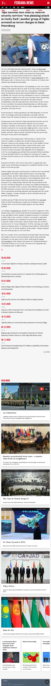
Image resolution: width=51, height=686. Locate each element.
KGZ (6, 7)
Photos (40, 10)
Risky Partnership (29, 642)
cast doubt (5, 174)
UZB (18, 7)
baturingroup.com (17, 684)
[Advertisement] (25, 367)
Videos (28, 10)
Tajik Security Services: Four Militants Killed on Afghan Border (22, 299)
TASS (29, 128)
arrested (43, 200)
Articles (15, 10)
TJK (10, 7)
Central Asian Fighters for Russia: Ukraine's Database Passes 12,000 (24, 264)
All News (47, 352)
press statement (37, 78)
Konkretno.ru (16, 211)
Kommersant (6, 78)
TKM (14, 7)
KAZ (2, 7)
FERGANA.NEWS (24, 3)
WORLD (22, 7)
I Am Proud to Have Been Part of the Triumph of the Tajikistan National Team (10, 646)
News (3, 10)
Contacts (5, 680)
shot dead (42, 69)
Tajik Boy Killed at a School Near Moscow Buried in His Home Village (24, 323)
